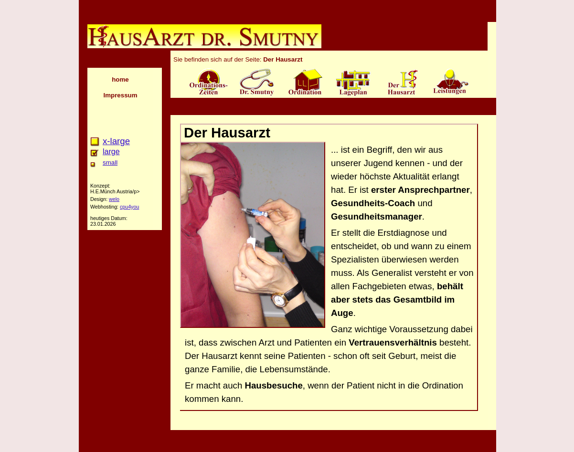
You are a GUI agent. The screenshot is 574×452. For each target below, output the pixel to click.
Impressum (120, 95)
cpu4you (129, 207)
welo (114, 199)
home (120, 79)
